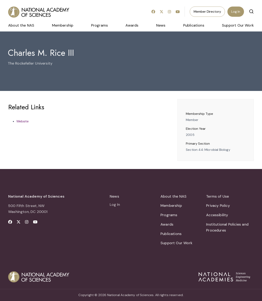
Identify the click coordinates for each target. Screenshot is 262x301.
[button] (251, 11)
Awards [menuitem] (131, 25)
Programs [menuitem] (99, 25)
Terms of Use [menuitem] (217, 196)
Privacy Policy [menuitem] (218, 205)
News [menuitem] (161, 25)
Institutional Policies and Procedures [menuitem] (227, 227)
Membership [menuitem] (62, 25)
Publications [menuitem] (193, 25)
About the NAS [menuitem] (21, 25)
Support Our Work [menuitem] (238, 25)
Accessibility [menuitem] (217, 215)
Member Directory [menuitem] (207, 11)
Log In (235, 11)
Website (22, 121)
